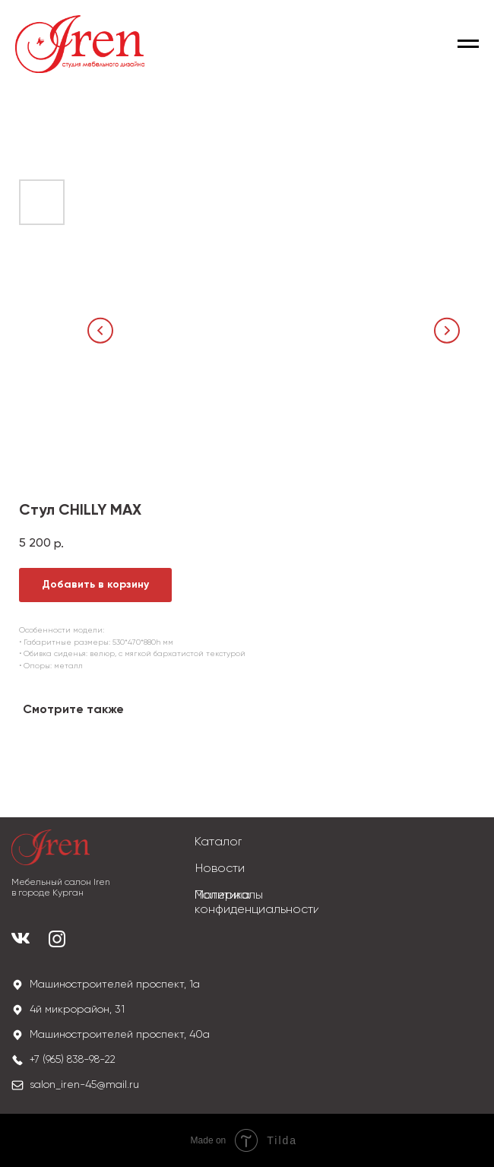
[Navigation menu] (468, 44)
